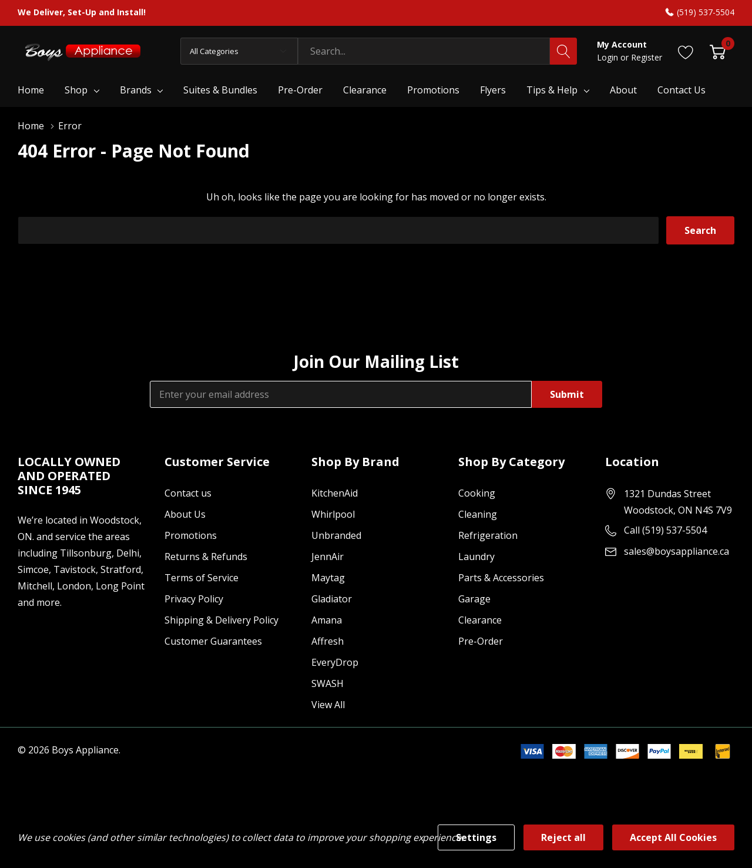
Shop (76, 90)
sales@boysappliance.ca (676, 551)
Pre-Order (480, 641)
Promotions (190, 535)
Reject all (563, 837)
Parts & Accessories (501, 577)
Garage (474, 598)
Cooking (476, 493)
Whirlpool (333, 514)
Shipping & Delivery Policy (221, 620)
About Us (185, 514)
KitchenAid (334, 493)
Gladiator (331, 598)
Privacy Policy (193, 598)
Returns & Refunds (205, 556)
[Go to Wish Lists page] (686, 50)
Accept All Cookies (673, 837)
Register (646, 57)
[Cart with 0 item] (718, 50)
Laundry (476, 556)
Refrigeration (488, 535)
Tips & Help (552, 90)
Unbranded (336, 535)
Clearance (480, 620)
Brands (136, 90)
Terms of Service (201, 577)
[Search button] (563, 51)
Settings (476, 837)
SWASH (327, 683)
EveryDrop (334, 662)
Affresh (327, 641)
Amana (326, 620)
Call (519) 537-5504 (665, 530)
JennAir (327, 556)
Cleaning (477, 514)
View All (328, 704)
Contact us (188, 493)
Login (608, 57)
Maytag (328, 577)
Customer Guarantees (213, 641)
